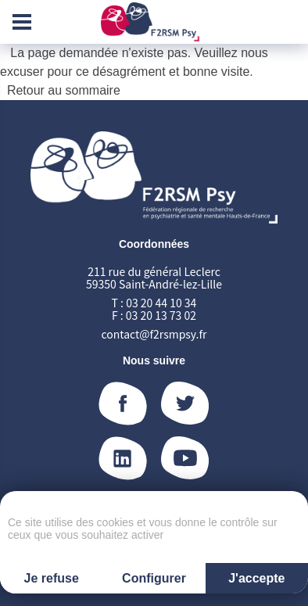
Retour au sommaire (63, 90)
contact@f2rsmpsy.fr (154, 334)
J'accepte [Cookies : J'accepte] (256, 578)
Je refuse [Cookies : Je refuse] (51, 578)
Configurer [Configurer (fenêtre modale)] (154, 578)
